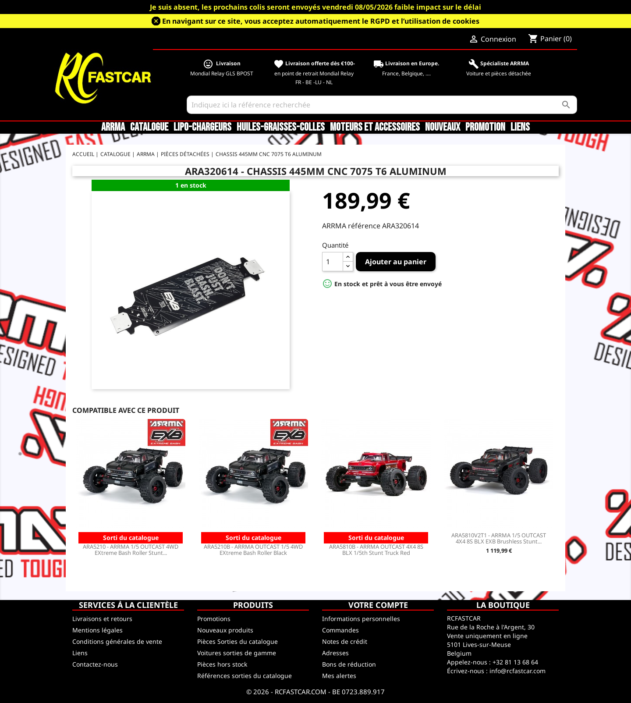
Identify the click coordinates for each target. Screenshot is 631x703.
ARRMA (113, 127)
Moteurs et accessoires (375, 127)
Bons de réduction (349, 664)
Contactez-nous (95, 664)
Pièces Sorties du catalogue (237, 641)
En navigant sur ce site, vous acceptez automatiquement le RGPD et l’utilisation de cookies (320, 21)
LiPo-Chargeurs (202, 127)
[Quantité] (332, 261)
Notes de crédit (344, 641)
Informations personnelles (361, 618)
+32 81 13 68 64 (515, 662)
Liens (520, 127)
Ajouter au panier (395, 261)
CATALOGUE (149, 127)
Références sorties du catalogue (244, 675)
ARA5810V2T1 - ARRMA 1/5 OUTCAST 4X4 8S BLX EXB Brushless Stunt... (498, 538)
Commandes (340, 630)
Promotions (213, 618)
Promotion (485, 127)
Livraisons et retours (102, 618)
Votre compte (378, 605)
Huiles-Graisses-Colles (281, 127)
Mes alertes (339, 675)
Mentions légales (97, 630)
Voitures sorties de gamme (236, 653)
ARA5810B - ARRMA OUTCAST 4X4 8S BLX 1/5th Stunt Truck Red (376, 549)
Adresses (335, 653)
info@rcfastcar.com (517, 671)
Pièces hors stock (222, 664)
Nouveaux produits (225, 630)
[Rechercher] (382, 105)
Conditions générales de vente (117, 641)
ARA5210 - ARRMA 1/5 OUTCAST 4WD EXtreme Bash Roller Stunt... (130, 549)
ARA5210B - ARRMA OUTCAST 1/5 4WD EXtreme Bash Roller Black (253, 549)
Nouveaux (442, 127)
